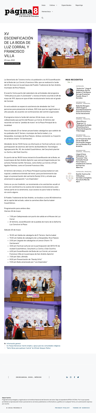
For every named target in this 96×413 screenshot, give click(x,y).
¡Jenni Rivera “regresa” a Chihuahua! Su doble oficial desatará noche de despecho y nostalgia (83, 126)
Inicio (43, 5)
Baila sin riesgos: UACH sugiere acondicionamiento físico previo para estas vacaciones (83, 109)
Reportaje (79, 5)
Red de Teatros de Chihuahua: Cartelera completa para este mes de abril (83, 178)
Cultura (54, 5)
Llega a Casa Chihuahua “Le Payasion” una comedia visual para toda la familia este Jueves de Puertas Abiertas (84, 160)
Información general (12, 63)
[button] (42, 18)
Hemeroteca (48, 11)
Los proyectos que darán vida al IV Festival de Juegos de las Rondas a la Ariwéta (83, 142)
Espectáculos (66, 5)
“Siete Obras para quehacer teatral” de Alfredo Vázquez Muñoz (29, 348)
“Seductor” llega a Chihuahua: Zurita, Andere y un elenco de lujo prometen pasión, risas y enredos (83, 93)
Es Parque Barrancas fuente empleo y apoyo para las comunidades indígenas (33, 346)
